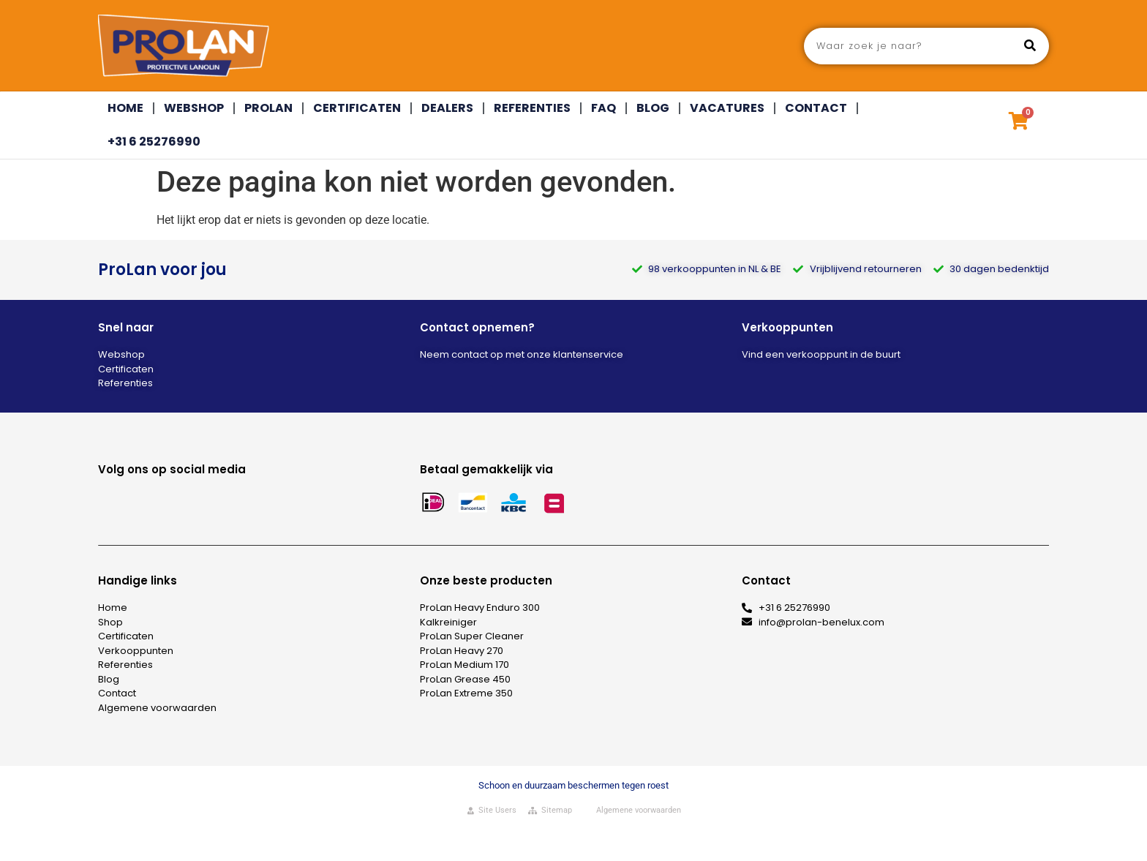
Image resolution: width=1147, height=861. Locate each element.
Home (125, 107)
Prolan (268, 107)
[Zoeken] (1030, 46)
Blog (652, 107)
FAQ (603, 107)
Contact (816, 107)
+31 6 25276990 (154, 141)
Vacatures (727, 107)
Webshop (194, 107)
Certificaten (357, 107)
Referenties (532, 107)
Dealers (447, 107)
